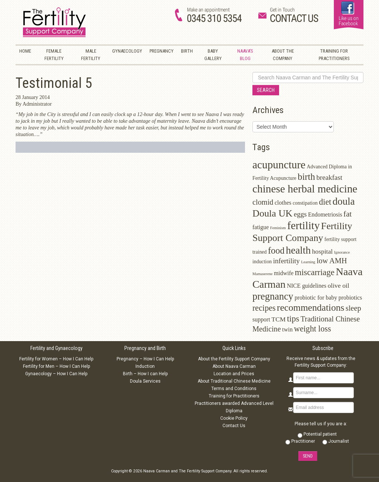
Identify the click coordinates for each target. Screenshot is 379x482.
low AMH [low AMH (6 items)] (331, 261)
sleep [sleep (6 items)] (353, 308)
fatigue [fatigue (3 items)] (260, 227)
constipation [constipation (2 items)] (305, 203)
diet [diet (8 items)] (325, 202)
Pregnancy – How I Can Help (145, 359)
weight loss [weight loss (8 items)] (312, 328)
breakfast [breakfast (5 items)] (329, 177)
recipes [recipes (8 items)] (264, 308)
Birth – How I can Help (145, 373)
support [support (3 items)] (261, 319)
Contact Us (233, 425)
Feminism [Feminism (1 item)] (278, 228)
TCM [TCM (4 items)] (278, 319)
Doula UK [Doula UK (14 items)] (272, 213)
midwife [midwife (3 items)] (284, 273)
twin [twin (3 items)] (287, 329)
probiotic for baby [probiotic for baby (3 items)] (316, 297)
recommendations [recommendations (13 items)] (310, 307)
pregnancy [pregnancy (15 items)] (272, 296)
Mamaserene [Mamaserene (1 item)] (262, 274)
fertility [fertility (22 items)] (303, 225)
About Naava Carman (234, 366)
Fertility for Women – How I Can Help (56, 359)
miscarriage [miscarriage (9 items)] (315, 272)
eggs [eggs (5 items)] (300, 214)
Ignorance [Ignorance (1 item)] (342, 252)
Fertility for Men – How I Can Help (56, 366)
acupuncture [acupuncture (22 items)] (278, 165)
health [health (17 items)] (298, 250)
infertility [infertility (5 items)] (286, 261)
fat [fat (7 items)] (347, 213)
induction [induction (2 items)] (262, 261)
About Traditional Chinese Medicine (234, 381)
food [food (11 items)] (276, 250)
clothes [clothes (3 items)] (283, 202)
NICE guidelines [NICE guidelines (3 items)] (306, 286)
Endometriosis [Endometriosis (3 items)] (325, 214)
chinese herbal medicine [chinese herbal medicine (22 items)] (304, 189)
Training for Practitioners (234, 396)
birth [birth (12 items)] (306, 177)
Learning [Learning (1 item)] (308, 262)
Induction (145, 366)
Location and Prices (234, 373)
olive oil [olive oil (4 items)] (338, 285)
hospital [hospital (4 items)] (322, 251)
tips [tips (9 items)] (293, 318)
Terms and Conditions (233, 388)
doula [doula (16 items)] (343, 201)
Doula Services (145, 381)
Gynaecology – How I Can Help (56, 373)
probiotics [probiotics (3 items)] (350, 297)
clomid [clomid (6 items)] (263, 202)
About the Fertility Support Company (234, 359)
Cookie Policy (234, 418)
